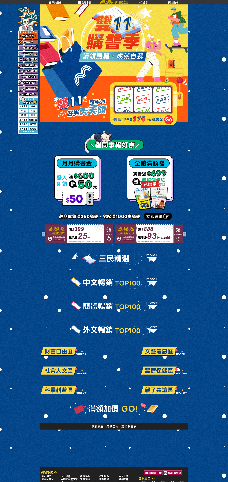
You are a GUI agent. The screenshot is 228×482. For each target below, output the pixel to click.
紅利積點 (104, 476)
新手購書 (104, 479)
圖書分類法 (48, 479)
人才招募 (65, 476)
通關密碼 (123, 479)
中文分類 (123, 476)
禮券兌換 (85, 476)
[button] (184, 234)
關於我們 (46, 476)
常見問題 (85, 479)
